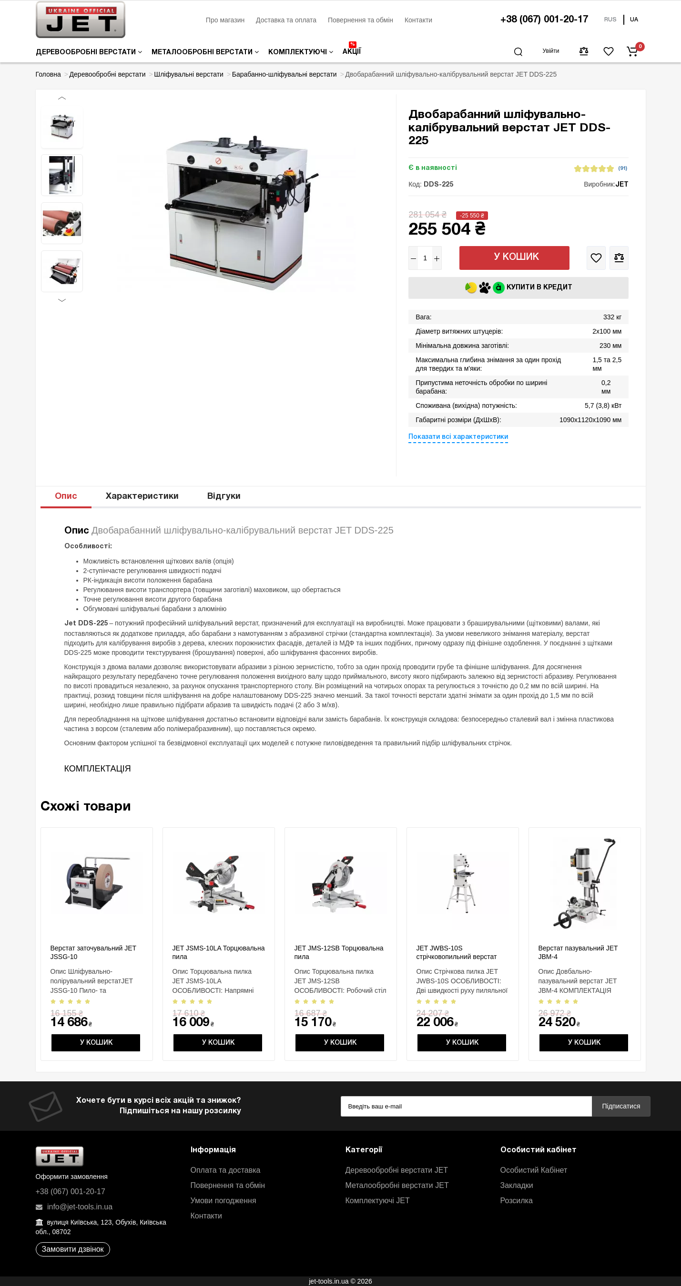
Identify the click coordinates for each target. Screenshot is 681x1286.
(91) (622, 168)
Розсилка (516, 1201)
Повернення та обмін (360, 20)
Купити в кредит (518, 288)
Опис (66, 497)
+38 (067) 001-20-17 (544, 20)
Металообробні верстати (205, 52)
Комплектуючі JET (378, 1201)
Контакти (418, 20)
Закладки (516, 1185)
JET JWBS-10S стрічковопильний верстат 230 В (457, 956)
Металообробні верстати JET (397, 1185)
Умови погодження (223, 1201)
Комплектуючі (300, 52)
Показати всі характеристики (458, 437)
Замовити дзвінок (73, 1249)
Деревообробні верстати (89, 52)
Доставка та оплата (286, 20)
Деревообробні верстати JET (397, 1170)
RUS (610, 19)
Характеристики (142, 497)
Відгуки (224, 497)
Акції (352, 48)
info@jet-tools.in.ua (74, 1207)
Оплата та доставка (226, 1170)
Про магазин (225, 20)
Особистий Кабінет (534, 1170)
